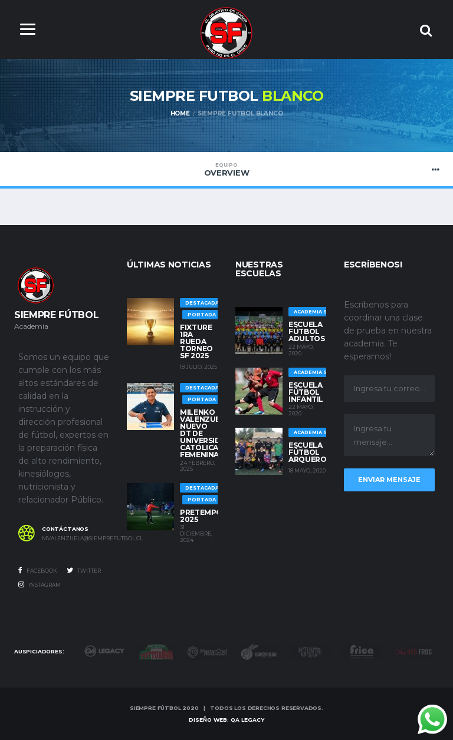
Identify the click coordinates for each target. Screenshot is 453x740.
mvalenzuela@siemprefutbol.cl (75, 538)
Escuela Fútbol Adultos (306, 331)
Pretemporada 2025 (212, 516)
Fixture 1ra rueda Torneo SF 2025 (196, 341)
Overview (226, 169)
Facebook (37, 570)
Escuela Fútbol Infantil (305, 392)
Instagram (39, 584)
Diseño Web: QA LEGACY (226, 719)
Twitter (84, 570)
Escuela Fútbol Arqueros (309, 452)
